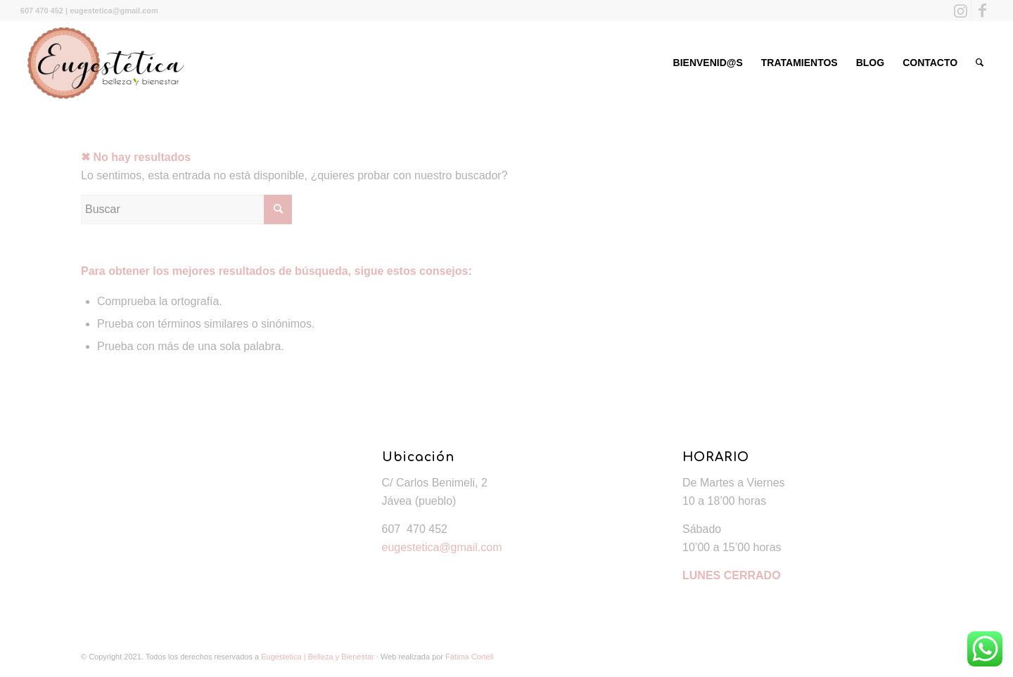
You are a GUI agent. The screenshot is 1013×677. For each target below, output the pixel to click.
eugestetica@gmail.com (442, 547)
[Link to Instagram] (960, 10)
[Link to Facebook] (982, 10)
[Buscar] (980, 62)
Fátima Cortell (469, 656)
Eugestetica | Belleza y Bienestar (317, 656)
